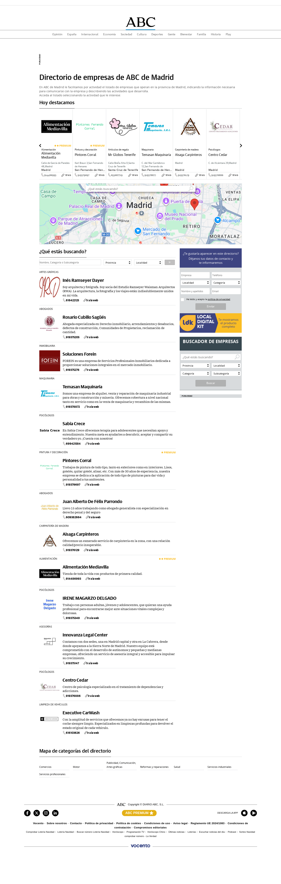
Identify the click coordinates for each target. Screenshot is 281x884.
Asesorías (45, 626)
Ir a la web (90, 300)
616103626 (71, 732)
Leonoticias (159, 856)
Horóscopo (118, 832)
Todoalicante (237, 856)
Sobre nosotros (57, 823)
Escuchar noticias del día (212, 832)
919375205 (71, 337)
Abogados (46, 308)
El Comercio (211, 852)
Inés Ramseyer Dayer (83, 280)
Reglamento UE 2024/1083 (207, 823)
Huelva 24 (29, 860)
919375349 (71, 618)
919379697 (83, 175)
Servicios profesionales (52, 774)
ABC (26, 852)
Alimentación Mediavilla (86, 566)
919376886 (217, 175)
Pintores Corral (77, 460)
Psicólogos (46, 415)
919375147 (71, 663)
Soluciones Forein (79, 353)
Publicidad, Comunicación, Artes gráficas (121, 764)
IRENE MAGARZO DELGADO (89, 598)
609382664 (72, 517)
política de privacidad (219, 299)
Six (77, 864)
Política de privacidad (99, 823)
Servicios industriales (219, 766)
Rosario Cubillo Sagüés (84, 317)
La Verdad (133, 856)
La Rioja (132, 852)
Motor (76, 766)
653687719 (117, 175)
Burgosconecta (187, 856)
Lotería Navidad (65, 832)
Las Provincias (57, 856)
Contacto (76, 823)
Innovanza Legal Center (85, 634)
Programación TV (135, 832)
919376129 (183, 175)
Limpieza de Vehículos (53, 704)
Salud (177, 766)
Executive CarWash (81, 712)
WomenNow (237, 864)
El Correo (107, 852)
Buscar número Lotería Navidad (93, 832)
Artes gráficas (49, 272)
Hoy (78, 852)
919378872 (150, 175)
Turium (131, 864)
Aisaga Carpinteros (81, 533)
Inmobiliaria (47, 345)
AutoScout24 (82, 868)
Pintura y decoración (53, 452)
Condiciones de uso (157, 823)
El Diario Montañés (86, 856)
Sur (26, 856)
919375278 (71, 369)
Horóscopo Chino (156, 832)
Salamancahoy (213, 856)
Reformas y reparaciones (154, 766)
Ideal (233, 852)
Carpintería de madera (54, 525)
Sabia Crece (74, 423)
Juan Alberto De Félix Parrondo (92, 501)
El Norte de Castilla (163, 852)
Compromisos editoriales (150, 827)
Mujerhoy (54, 864)
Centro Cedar (75, 679)
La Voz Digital (109, 856)
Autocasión (159, 864)
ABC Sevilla (56, 852)
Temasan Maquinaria (82, 386)
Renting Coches (32, 868)
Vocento (38, 823)
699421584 (72, 443)
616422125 (71, 300)
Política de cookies (128, 823)
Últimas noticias (176, 832)
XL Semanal (30, 864)
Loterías (192, 832)
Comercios (45, 766)
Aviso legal (180, 823)
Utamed (54, 868)
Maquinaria (46, 378)
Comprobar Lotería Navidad (40, 832)
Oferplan (183, 864)
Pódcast (232, 832)
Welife (105, 864)
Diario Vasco (185, 852)
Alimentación (48, 558)
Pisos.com (210, 864)
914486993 (50, 175)
